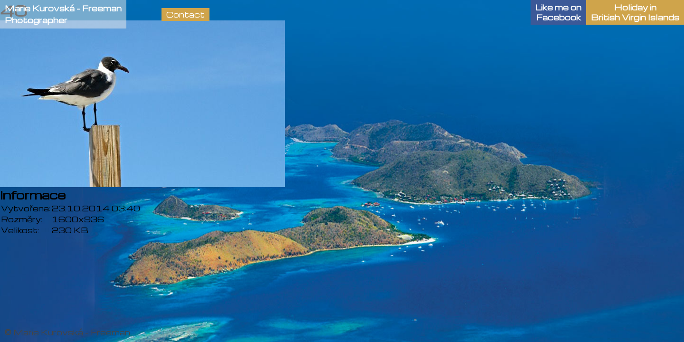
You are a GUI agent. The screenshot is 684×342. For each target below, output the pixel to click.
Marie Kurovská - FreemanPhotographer (63, 14)
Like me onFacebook (558, 12)
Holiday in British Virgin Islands (635, 12)
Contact (185, 14)
